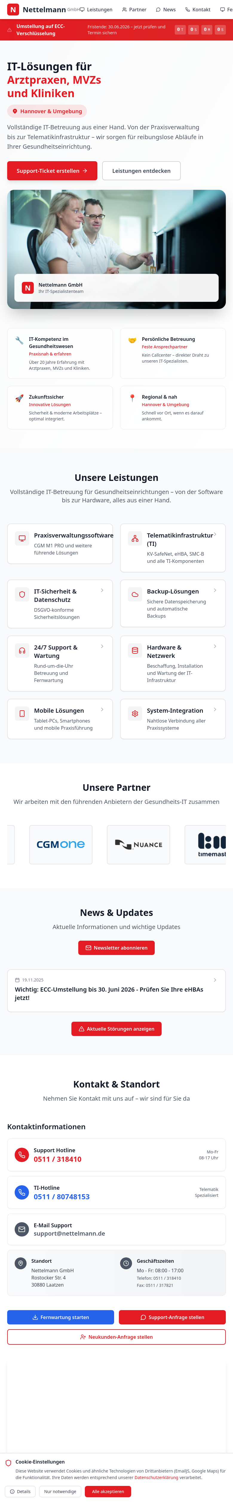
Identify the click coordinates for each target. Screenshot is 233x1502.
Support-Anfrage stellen (172, 1317)
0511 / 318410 (58, 1159)
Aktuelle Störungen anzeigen (116, 1029)
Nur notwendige (60, 1491)
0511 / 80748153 (62, 1196)
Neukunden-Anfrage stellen (116, 1337)
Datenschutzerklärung (156, 1477)
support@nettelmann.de (69, 1233)
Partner (134, 9)
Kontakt (197, 9)
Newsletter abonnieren (116, 948)
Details (20, 1491)
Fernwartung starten (60, 1317)
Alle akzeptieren (108, 1491)
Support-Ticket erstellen (52, 170)
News (166, 9)
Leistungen (96, 9)
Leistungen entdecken (141, 170)
